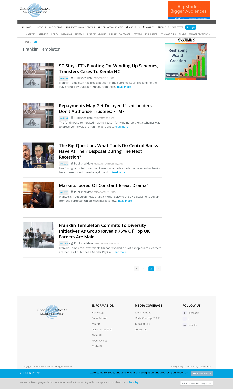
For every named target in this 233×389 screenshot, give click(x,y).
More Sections (199, 34)
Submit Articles (143, 312)
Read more (124, 87)
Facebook (191, 312)
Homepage (98, 312)
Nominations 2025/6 (110, 27)
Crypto (138, 34)
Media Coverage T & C (147, 318)
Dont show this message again (196, 383)
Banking (43, 34)
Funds (182, 34)
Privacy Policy (177, 366)
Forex (54, 34)
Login (190, 27)
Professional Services (80, 27)
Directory (56, 27)
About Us (133, 27)
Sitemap (206, 366)
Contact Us (141, 329)
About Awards (99, 340)
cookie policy (132, 382)
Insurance (151, 34)
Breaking (66, 34)
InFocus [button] (40, 27)
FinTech (79, 34)
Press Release (99, 318)
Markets (30, 34)
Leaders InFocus (96, 34)
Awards (148, 27)
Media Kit (97, 346)
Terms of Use (142, 323)
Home (26, 27)
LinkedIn (190, 325)
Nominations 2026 (102, 329)
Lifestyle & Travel (119, 34)
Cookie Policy (192, 366)
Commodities (168, 34)
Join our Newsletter (170, 27)
